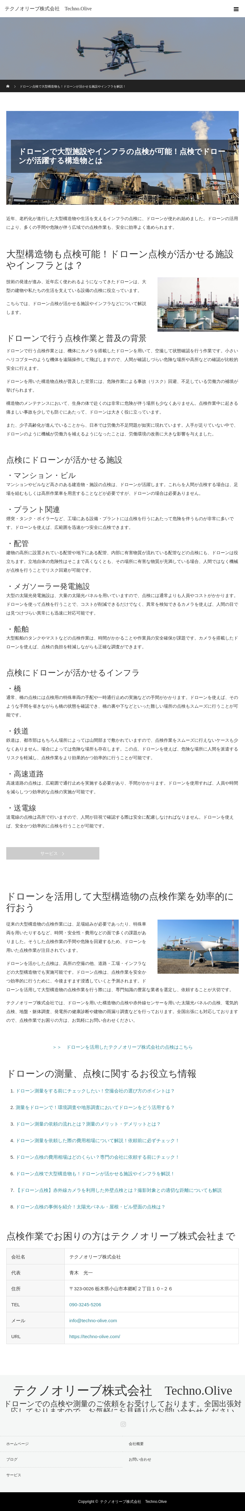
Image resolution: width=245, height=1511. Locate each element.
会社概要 (136, 1444)
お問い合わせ (144, 1459)
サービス (49, 853)
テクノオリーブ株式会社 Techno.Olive (48, 8)
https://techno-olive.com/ (94, 1336)
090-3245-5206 (85, 1304)
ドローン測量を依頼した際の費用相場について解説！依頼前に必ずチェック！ (98, 1140)
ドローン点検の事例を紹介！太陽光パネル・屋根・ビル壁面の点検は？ (91, 1206)
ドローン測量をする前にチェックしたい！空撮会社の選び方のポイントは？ (95, 1090)
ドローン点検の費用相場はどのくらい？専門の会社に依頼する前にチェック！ (98, 1157)
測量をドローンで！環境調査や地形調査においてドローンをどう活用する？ (95, 1107)
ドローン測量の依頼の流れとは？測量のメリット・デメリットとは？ (88, 1124)
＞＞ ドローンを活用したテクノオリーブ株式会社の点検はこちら (122, 1047)
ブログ (12, 1459)
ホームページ (17, 1444)
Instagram (122, 1423)
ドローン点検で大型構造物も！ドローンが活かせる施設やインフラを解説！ (95, 1173)
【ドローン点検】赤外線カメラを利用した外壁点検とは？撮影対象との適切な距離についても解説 (119, 1190)
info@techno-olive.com (93, 1320)
